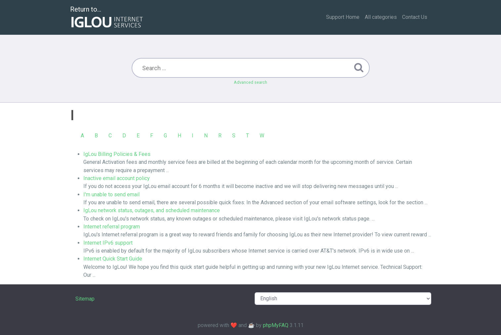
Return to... (107, 17)
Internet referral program (111, 226)
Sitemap (85, 299)
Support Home (342, 17)
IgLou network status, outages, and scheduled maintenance (151, 210)
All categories (381, 17)
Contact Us (414, 17)
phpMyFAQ (275, 325)
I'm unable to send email (111, 194)
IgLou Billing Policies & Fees (116, 154)
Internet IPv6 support (108, 243)
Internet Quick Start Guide (112, 259)
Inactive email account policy (116, 178)
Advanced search (250, 82)
